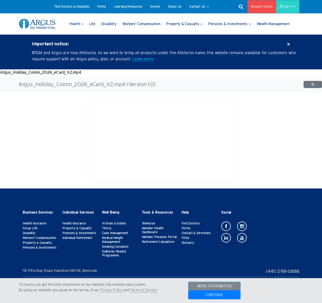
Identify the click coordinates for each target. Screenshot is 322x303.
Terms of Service (143, 290)
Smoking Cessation (115, 246)
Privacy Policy (111, 290)
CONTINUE (214, 295)
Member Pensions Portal (159, 237)
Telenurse (148, 223)
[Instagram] (242, 226)
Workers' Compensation (39, 238)
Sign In (288, 7)
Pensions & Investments (39, 247)
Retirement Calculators (158, 242)
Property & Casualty (37, 242)
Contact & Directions (196, 233)
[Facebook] (226, 226)
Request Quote (262, 6)
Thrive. (107, 228)
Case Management (115, 233)
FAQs (185, 238)
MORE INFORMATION (214, 286)
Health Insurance (34, 223)
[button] (71, 6)
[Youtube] (242, 238)
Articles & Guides (114, 223)
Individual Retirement (77, 238)
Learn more (142, 59)
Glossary (188, 242)
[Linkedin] (226, 238)
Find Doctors (191, 223)
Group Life (30, 228)
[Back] (9, 84)
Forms (186, 228)
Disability (29, 233)
